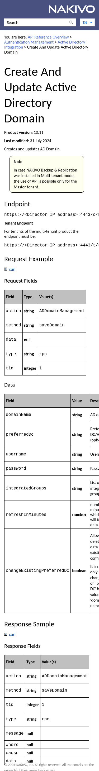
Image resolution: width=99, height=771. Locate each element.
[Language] (87, 22)
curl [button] (10, 269)
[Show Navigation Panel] (7, 9)
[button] (71, 22)
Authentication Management (29, 42)
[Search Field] (40, 22)
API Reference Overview (48, 37)
